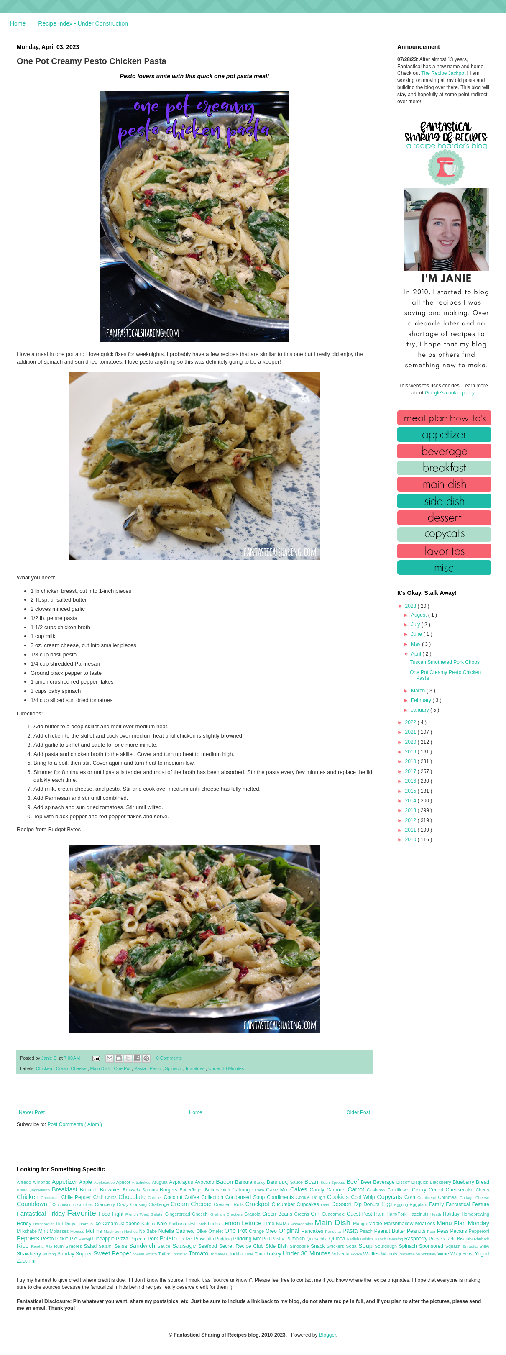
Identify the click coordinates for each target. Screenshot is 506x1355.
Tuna (260, 1253)
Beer (367, 1182)
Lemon (231, 1223)
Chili (99, 1197)
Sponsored (432, 1246)
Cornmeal (449, 1197)
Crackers (86, 1204)
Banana (244, 1182)
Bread (482, 1182)
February (421, 700)
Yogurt (482, 1254)
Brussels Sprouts (141, 1189)
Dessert (342, 1204)
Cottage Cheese (474, 1197)
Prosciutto (204, 1238)
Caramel (337, 1190)
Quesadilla (318, 1238)
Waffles (372, 1254)
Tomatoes (195, 1068)
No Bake (148, 1231)
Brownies (111, 1190)
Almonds (42, 1182)
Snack (319, 1246)
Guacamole (334, 1214)
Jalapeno (130, 1224)
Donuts (372, 1204)
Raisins (367, 1239)
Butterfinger (192, 1189)
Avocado (205, 1182)
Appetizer (65, 1181)
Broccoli (90, 1190)
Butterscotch (218, 1189)
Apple (86, 1182)
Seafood (208, 1246)
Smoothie (300, 1246)
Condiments (281, 1197)
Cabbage (243, 1190)
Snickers (336, 1246)
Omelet (216, 1231)
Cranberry (106, 1204)
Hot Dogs (66, 1223)
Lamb (202, 1224)
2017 (411, 771)
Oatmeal (186, 1231)
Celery (420, 1190)
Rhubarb (481, 1239)
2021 (411, 732)
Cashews (377, 1189)
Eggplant (419, 1204)
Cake (260, 1190)
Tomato (199, 1253)
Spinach (173, 1068)
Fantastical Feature (467, 1204)
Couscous (67, 1204)
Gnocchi (201, 1214)
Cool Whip (364, 1197)
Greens (302, 1214)
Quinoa (338, 1239)
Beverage (384, 1182)
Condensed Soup (246, 1197)
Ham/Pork (397, 1214)
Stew (484, 1246)
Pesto (156, 1068)
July (416, 625)
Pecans (459, 1231)
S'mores (75, 1246)
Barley (260, 1182)
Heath (436, 1214)
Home (18, 23)
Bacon (225, 1181)
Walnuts (390, 1253)
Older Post (358, 1112)
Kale (163, 1224)
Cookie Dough (311, 1197)
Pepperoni (479, 1231)
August (419, 615)
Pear (432, 1231)
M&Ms (283, 1223)
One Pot (123, 1068)
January (420, 710)
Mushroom (114, 1231)
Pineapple (104, 1239)
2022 (411, 722)
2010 (411, 840)
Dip (359, 1204)
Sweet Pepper (113, 1253)
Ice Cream (106, 1224)
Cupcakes (308, 1204)
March (419, 691)
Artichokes (142, 1182)
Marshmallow (399, 1224)
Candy (317, 1190)
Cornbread (427, 1197)
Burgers (169, 1190)
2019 (411, 752)
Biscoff (403, 1182)
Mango (360, 1223)
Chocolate (133, 1197)
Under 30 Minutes (226, 1068)
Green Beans (278, 1214)
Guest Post (360, 1214)
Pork (153, 1239)
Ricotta (38, 1246)
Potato (169, 1238)
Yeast (469, 1253)
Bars (273, 1182)
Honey (25, 1224)
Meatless (426, 1224)
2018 (411, 761)
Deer (326, 1204)
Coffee (192, 1197)
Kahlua (149, 1223)
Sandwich (143, 1245)
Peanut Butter (390, 1231)
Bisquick (420, 1182)
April (416, 654)
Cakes (300, 1189)
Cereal (437, 1190)
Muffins (95, 1231)
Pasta (140, 1068)
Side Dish (278, 1246)
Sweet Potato (145, 1254)
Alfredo (25, 1182)
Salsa (122, 1246)
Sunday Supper (75, 1254)
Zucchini (26, 1261)
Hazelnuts (419, 1214)
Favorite (83, 1213)
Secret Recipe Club (242, 1246)
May (416, 644)
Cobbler (156, 1197)
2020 (411, 742)
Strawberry (30, 1254)
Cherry (482, 1189)
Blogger (327, 1335)
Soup (366, 1245)
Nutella (167, 1231)
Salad (91, 1246)
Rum (59, 1246)
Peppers (29, 1238)
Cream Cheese (72, 1068)
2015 (411, 791)
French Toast (138, 1214)
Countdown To (37, 1204)
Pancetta (333, 1231)
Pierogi (85, 1239)
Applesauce (105, 1182)
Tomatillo (180, 1254)
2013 (411, 810)
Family (437, 1204)
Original (290, 1230)
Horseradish (44, 1224)
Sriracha (471, 1246)
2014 (411, 801)
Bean (312, 1181)
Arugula (160, 1182)
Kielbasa (178, 1223)
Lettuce (252, 1223)
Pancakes (313, 1231)
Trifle (250, 1254)
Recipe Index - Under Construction (83, 23)
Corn (410, 1197)
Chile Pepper (77, 1197)
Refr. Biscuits (460, 1238)
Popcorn (139, 1238)
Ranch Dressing (389, 1239)
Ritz (49, 1246)
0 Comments (169, 1057)
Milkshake (27, 1231)
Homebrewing (475, 1214)
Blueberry (463, 1182)
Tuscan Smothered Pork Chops (445, 662)
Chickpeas (51, 1197)
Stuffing (50, 1254)
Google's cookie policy (449, 393)
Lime (269, 1224)
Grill (316, 1214)
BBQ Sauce (291, 1182)
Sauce (164, 1246)
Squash (454, 1246)
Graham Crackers (227, 1214)
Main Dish (100, 1068)
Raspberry (416, 1239)
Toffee (164, 1253)
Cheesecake (461, 1190)
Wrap (456, 1253)
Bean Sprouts (333, 1182)
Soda (352, 1246)
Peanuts (417, 1231)
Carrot (357, 1189)
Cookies (339, 1197)
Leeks (215, 1223)
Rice (24, 1245)
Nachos (131, 1231)
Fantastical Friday (42, 1213)
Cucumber (283, 1204)
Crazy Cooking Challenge (144, 1204)
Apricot (124, 1182)
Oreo (272, 1231)
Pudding (224, 1238)
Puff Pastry (274, 1238)
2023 (411, 606)
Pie (74, 1239)
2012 (411, 820)
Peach (367, 1231)
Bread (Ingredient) (34, 1190)
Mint (44, 1231)
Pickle (62, 1239)
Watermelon (410, 1254)
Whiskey (429, 1254)
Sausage (185, 1245)
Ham (380, 1214)
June (417, 634)
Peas (443, 1231)
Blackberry (441, 1182)
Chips (111, 1197)
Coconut (174, 1197)
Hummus (85, 1224)
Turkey (274, 1254)
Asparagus (181, 1182)
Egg (387, 1204)
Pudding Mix (247, 1239)
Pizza (123, 1239)
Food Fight (112, 1214)
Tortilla (237, 1254)
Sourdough (387, 1246)
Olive (202, 1231)
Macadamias (302, 1224)
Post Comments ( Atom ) (74, 1124)
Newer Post (32, 1112)
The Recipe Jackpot (444, 73)
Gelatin (158, 1214)
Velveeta (341, 1253)
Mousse (78, 1231)
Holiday (452, 1214)
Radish (353, 1239)
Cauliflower (400, 1189)
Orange (257, 1231)
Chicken (45, 1068)
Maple (376, 1224)
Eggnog (402, 1204)
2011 (411, 830)
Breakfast (66, 1189)
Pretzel (186, 1238)
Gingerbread (178, 1214)
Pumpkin (296, 1239)
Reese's (437, 1238)
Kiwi (192, 1224)
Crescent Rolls (229, 1204)
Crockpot (258, 1204)
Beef (353, 1181)
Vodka (357, 1254)
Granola (253, 1214)
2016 (411, 781)
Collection (213, 1197)
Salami (107, 1246)
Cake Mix (278, 1190)
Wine (443, 1254)
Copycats (390, 1197)
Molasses (60, 1231)
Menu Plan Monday (463, 1223)
